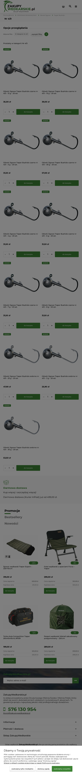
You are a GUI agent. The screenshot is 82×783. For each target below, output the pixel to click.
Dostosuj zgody (43, 769)
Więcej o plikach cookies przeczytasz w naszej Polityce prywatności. (32, 763)
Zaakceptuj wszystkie (62, 769)
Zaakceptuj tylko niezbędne (22, 769)
